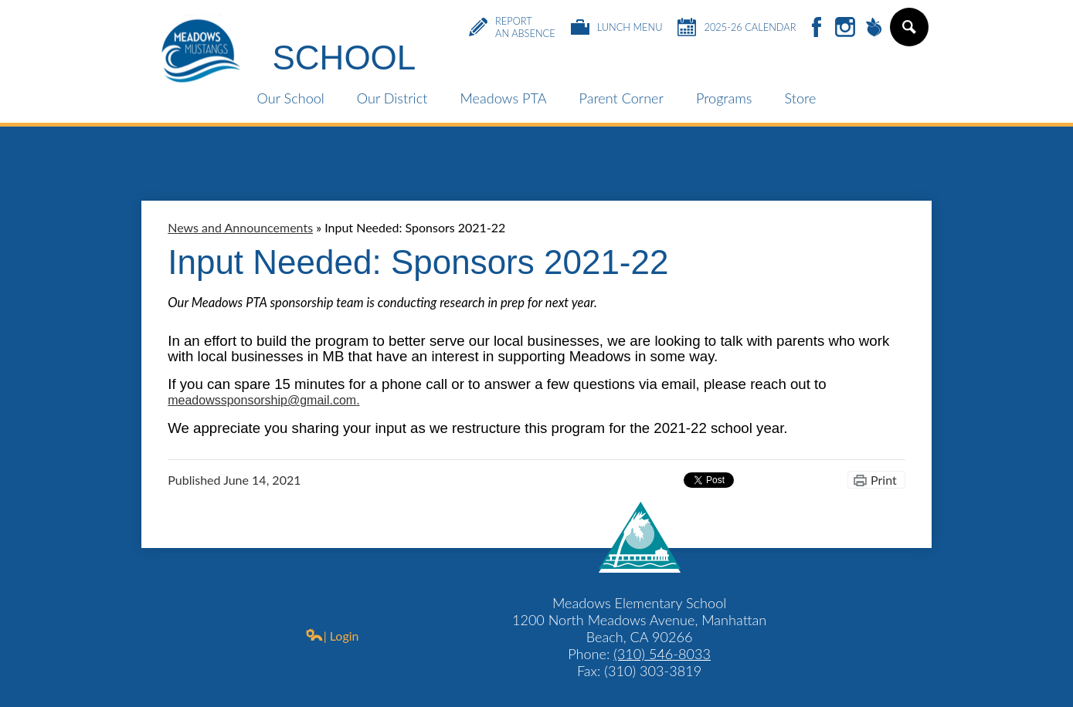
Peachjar (873, 28)
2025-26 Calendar (736, 27)
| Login (332, 635)
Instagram (845, 28)
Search (908, 33)
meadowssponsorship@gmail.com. (263, 400)
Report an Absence (512, 27)
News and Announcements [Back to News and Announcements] (240, 227)
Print (884, 479)
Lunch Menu (617, 27)
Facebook (816, 28)
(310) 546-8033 (662, 653)
